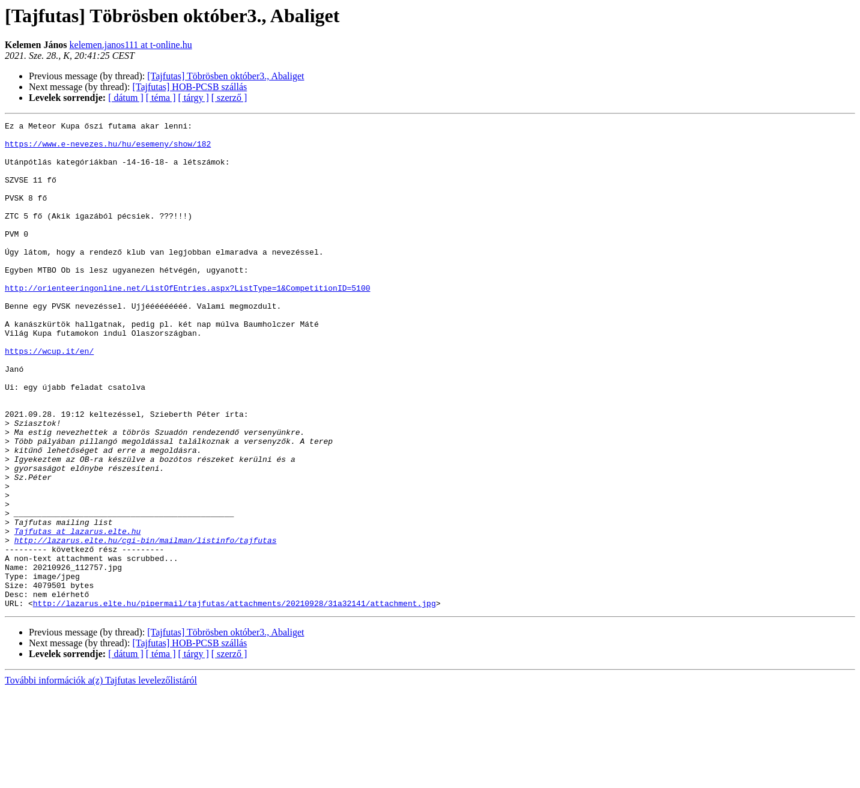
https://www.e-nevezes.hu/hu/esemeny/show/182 (108, 149)
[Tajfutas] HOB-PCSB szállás (189, 87)
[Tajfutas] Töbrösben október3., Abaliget (225, 76)
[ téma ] (161, 97)
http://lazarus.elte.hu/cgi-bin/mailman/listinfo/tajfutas (145, 624)
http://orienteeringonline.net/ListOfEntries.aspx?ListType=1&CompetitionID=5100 (187, 322)
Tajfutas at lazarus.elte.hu (77, 613)
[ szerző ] (229, 97)
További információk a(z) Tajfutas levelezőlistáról (101, 777)
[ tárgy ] (193, 97)
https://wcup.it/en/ (49, 397)
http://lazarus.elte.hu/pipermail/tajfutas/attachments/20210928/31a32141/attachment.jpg (234, 700)
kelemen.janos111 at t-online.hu (131, 45)
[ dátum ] (126, 97)
